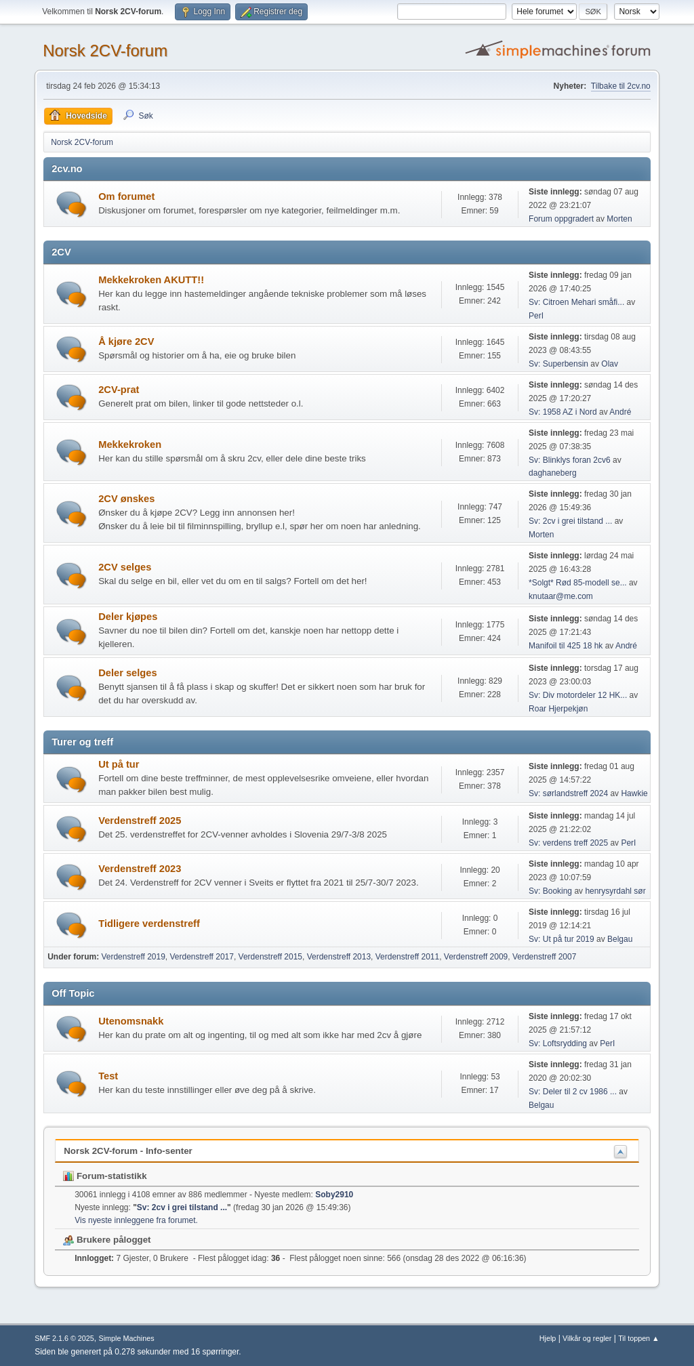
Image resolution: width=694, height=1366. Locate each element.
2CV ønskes (126, 498)
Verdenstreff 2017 (202, 956)
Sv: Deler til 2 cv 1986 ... (573, 1091)
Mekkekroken (129, 444)
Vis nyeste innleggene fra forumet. (136, 1220)
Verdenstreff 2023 (139, 868)
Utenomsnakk (130, 1021)
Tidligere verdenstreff (149, 923)
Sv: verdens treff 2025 (569, 843)
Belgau (619, 939)
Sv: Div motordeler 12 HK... (578, 695)
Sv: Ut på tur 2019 (561, 939)
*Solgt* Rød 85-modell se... (578, 582)
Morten (619, 219)
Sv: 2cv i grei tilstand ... (570, 521)
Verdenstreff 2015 (270, 956)
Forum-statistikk (104, 1176)
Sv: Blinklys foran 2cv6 (571, 460)
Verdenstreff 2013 (339, 956)
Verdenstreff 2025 (139, 820)
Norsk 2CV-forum (105, 50)
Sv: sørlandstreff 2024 (568, 793)
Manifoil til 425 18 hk (566, 645)
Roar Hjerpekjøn (558, 708)
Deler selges (127, 672)
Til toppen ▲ (638, 1338)
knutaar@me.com (561, 596)
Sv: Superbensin (558, 364)
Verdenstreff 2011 (407, 956)
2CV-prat (118, 389)
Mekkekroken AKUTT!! (151, 279)
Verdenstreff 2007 (544, 956)
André (620, 412)
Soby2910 (334, 1194)
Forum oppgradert (561, 219)
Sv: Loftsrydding (558, 1043)
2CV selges (124, 567)
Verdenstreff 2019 (133, 956)
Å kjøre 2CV (126, 341)
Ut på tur (118, 764)
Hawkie (634, 793)
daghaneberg (553, 473)
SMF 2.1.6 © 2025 (64, 1338)
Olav (609, 364)
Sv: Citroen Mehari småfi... (576, 302)
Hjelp (547, 1338)
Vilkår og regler (587, 1338)
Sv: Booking (550, 891)
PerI (536, 315)
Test (108, 1076)
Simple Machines (127, 1338)
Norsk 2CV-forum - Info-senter (128, 1151)
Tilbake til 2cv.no (621, 86)
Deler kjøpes (127, 616)
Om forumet (126, 196)
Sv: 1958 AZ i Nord (563, 412)
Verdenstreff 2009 (476, 956)
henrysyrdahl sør (615, 891)
